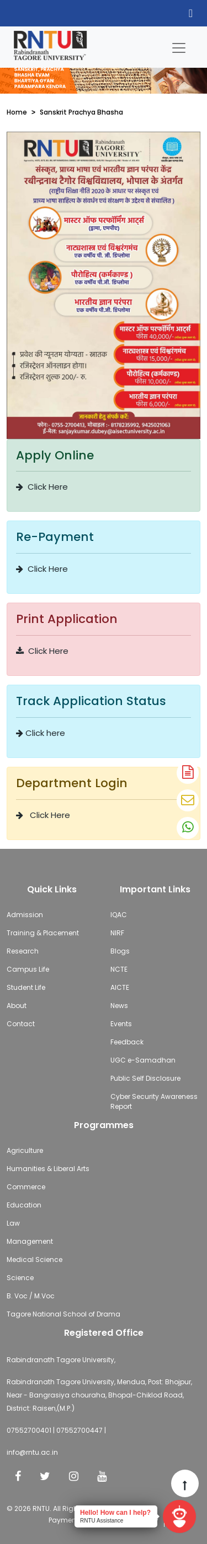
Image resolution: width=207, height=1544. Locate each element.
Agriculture (25, 1150)
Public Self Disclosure (145, 1078)
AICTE (119, 987)
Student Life (26, 987)
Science (20, 1277)
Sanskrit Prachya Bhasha (81, 112)
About (16, 1005)
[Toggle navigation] (179, 45)
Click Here (42, 486)
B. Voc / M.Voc (31, 1296)
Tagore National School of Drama (63, 1314)
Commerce (26, 1186)
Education (24, 1205)
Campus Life (28, 969)
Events (121, 1023)
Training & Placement (43, 933)
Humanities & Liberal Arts (48, 1168)
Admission (25, 914)
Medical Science (34, 1259)
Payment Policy (74, 1520)
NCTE (119, 969)
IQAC (118, 914)
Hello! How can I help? (115, 1512)
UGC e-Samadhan (143, 1060)
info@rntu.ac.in (32, 1452)
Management (30, 1241)
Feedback (127, 1042)
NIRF (117, 933)
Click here (40, 733)
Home (17, 112)
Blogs (120, 951)
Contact (21, 1023)
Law (13, 1223)
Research (23, 951)
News (119, 1005)
